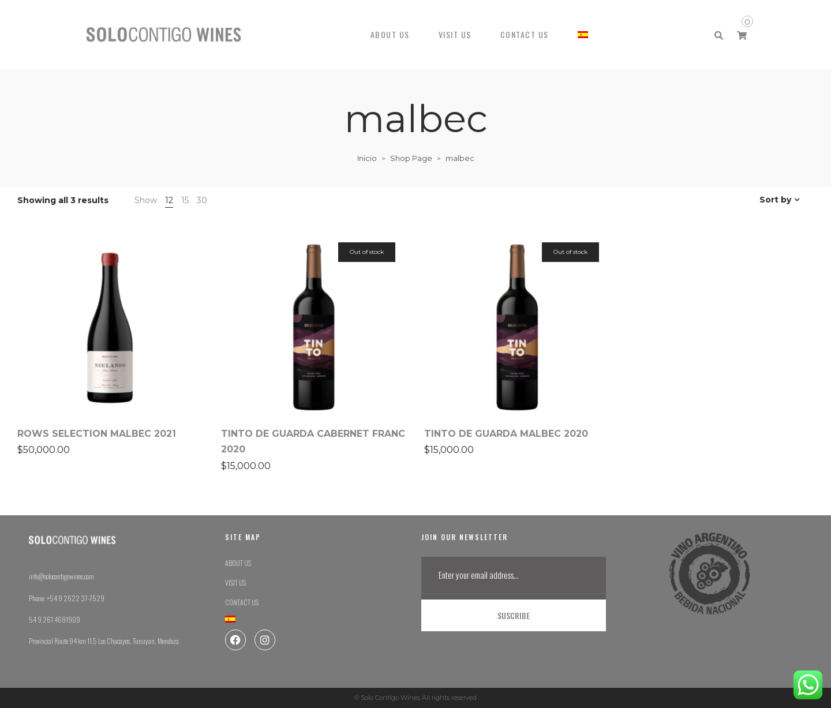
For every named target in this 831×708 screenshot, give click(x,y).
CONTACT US (524, 34)
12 (169, 200)
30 (202, 200)
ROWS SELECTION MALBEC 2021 (96, 433)
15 (185, 200)
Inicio (367, 158)
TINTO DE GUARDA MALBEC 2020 (506, 433)
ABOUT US (390, 34)
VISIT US (455, 34)
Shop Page (411, 158)
